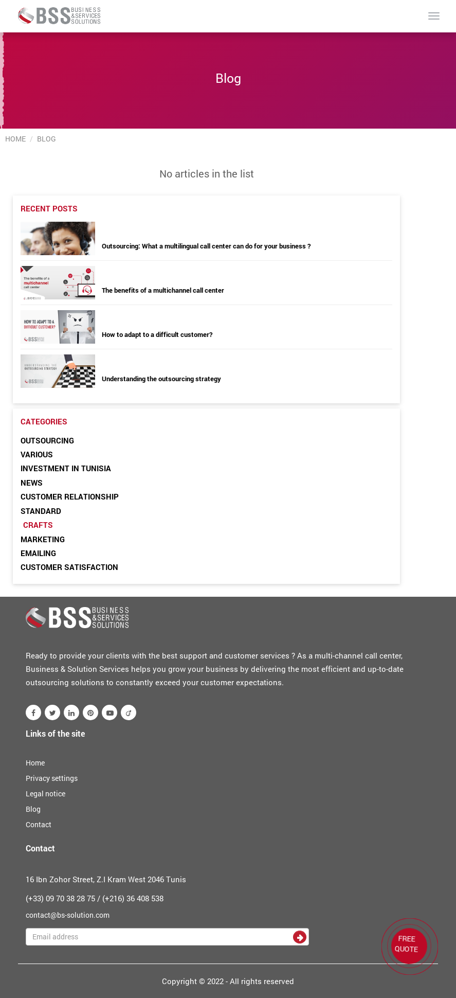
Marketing (43, 539)
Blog (33, 809)
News (32, 482)
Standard (41, 511)
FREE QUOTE (406, 944)
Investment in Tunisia (66, 468)
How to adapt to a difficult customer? (157, 334)
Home (15, 139)
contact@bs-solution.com (68, 915)
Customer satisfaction (69, 567)
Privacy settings (52, 778)
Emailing (38, 553)
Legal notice (45, 793)
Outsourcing (47, 440)
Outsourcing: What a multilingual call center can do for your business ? (206, 246)
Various (37, 454)
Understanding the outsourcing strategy (161, 378)
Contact (38, 824)
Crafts (38, 525)
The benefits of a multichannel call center (163, 290)
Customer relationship (70, 496)
